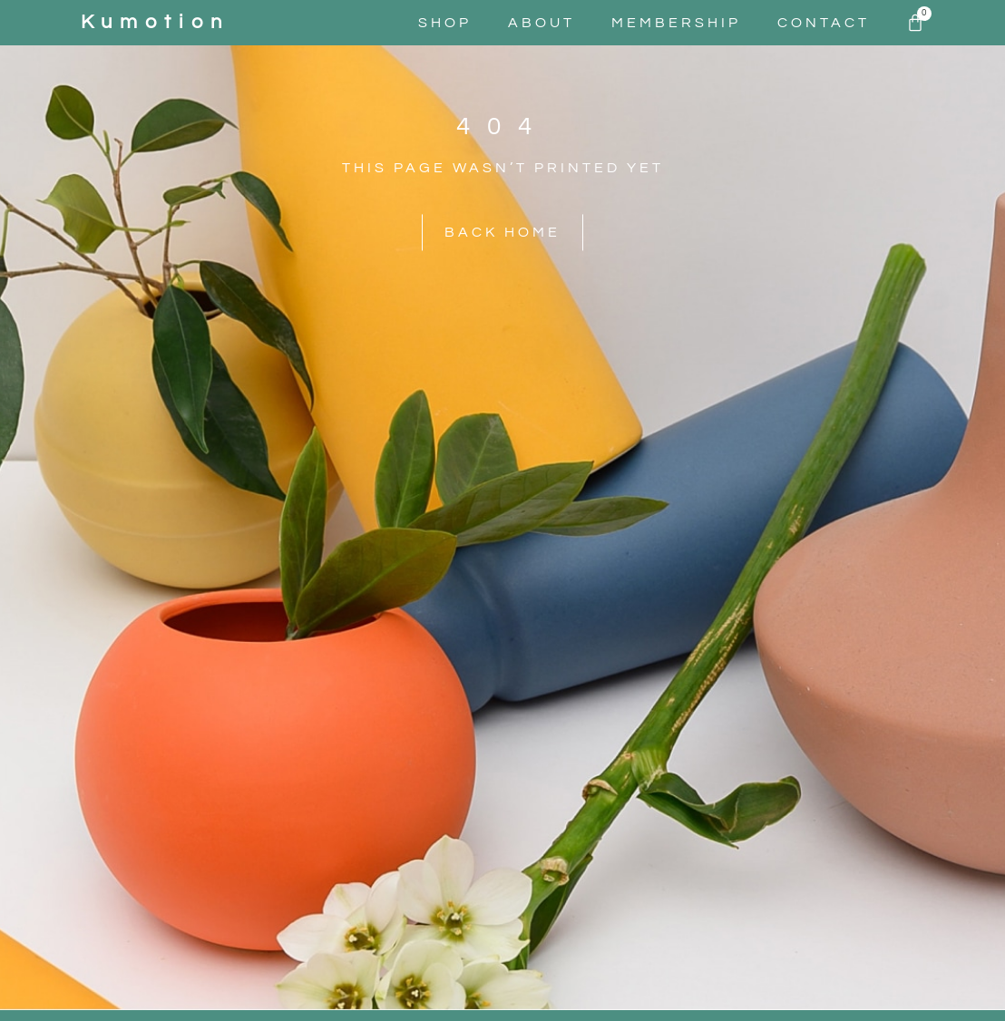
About (541, 22)
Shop (445, 22)
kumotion (155, 22)
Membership (676, 22)
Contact (823, 22)
